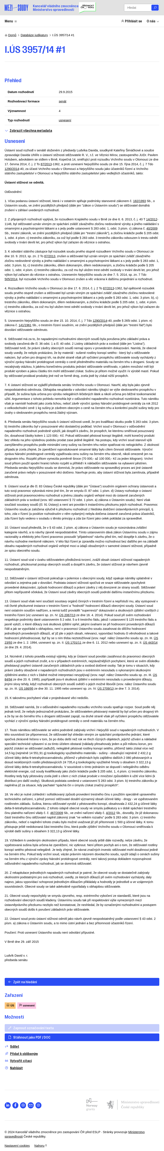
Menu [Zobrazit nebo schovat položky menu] (11, 21)
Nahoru (40, 1145)
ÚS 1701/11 (73, 642)
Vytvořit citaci (18, 1061)
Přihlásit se (131, 21)
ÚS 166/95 (26, 688)
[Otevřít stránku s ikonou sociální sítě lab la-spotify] (23, 1105)
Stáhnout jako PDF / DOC (29, 1037)
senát (62, 101)
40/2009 (152, 228)
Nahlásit (14, 1068)
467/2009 (56, 813)
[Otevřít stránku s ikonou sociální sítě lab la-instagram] (38, 1105)
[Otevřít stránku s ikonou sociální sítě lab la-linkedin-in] (8, 1105)
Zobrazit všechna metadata (28, 130)
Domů (10, 35)
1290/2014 (12, 169)
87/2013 (46, 164)
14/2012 (151, 219)
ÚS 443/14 (150, 642)
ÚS (10, 1005)
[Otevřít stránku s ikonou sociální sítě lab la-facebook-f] (15, 1105)
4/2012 (110, 813)
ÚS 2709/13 (105, 688)
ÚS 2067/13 (67, 615)
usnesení (65, 120)
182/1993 (139, 201)
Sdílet (12, 1046)
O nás (153, 21)
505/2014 (11, 279)
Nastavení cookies (17, 1145)
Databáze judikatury (34, 35)
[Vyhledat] (155, 8)
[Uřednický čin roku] (87, 7)
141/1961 (25, 325)
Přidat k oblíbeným (21, 1054)
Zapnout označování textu (31, 1028)
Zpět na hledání (22, 982)
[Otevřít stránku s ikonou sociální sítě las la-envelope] (31, 1105)
